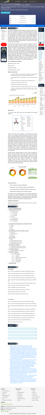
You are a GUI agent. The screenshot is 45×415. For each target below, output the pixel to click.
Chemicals (5, 3)
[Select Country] (41, 37)
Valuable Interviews (20, 398)
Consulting (25, 1)
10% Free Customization (42, 95)
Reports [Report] (3, 393)
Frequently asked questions (4, 36)
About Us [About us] (33, 392)
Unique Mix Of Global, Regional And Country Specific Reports (42, 111)
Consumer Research (33, 1)
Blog (2, 398)
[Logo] (5, 1)
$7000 (33, 22)
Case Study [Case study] (19, 395)
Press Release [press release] (4, 397)
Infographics (19, 393)
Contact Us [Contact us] (34, 393)
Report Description (4, 31)
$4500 (33, 20)
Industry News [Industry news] (19, 397)
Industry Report (18, 1)
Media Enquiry (22, 25)
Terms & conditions (35, 397)
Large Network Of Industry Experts (42, 99)
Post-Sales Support (42, 88)
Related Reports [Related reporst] (3, 39)
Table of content (3, 33)
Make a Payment (35, 400)
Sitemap (18, 400)
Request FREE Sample (3, 44)
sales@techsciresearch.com (10, 408)
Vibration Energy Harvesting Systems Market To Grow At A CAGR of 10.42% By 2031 (41, 55)
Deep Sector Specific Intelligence (42, 104)
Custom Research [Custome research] (5, 390)
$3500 (33, 18)
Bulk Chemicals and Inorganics (14, 3)
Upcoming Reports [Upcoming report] (5, 395)
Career (33, 390)
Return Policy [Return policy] (34, 395)
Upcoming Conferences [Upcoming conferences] (6, 400)
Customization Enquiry (5, 12)
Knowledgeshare (20, 392)
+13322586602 (9, 409)
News (17, 390)
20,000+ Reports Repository (42, 91)
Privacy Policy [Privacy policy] (34, 398)
